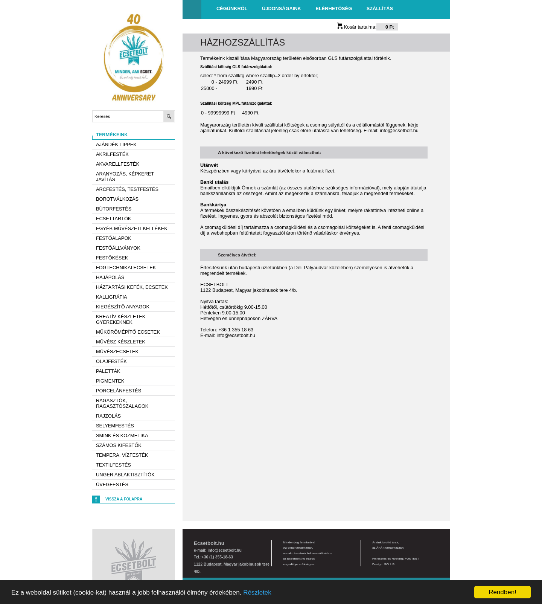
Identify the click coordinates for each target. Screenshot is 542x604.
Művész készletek (120, 342)
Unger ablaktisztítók (125, 474)
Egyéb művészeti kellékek (131, 228)
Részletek (257, 592)
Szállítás (380, 8)
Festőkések (112, 258)
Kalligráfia (111, 297)
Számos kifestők (119, 445)
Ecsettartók (113, 218)
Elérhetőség (333, 8)
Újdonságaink (281, 8)
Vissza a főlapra (123, 499)
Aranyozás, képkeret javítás (125, 176)
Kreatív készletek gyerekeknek (120, 319)
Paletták (108, 371)
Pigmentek (110, 381)
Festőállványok (118, 248)
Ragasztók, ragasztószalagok (122, 403)
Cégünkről (231, 8)
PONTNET (412, 558)
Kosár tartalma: (367, 27)
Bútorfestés (113, 209)
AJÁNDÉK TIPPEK (116, 144)
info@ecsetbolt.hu (399, 130)
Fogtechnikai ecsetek (126, 267)
